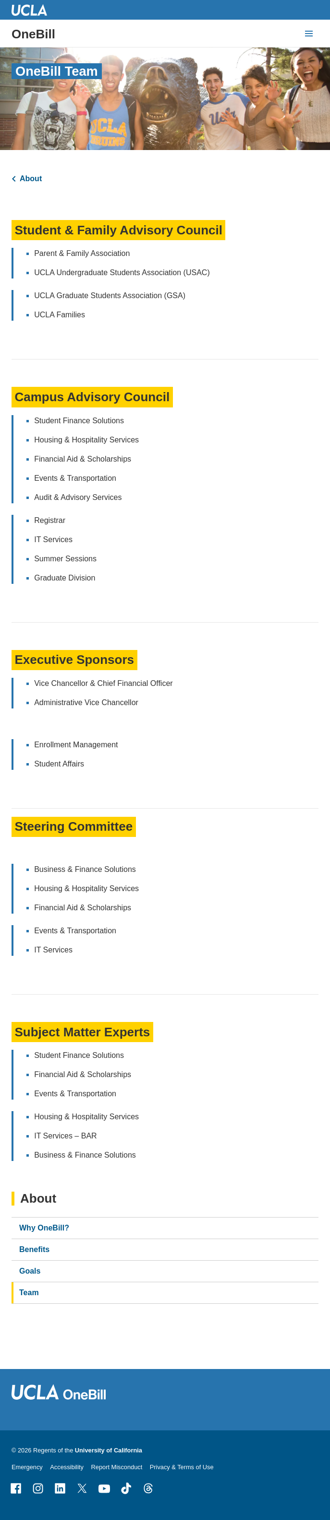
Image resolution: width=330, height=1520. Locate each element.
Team (29, 1292)
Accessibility (67, 1467)
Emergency (27, 1467)
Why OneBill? (44, 1228)
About (31, 178)
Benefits (34, 1249)
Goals (29, 1271)
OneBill (33, 34)
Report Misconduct (117, 1467)
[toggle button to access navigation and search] (308, 33)
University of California (108, 1450)
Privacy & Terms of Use (182, 1467)
